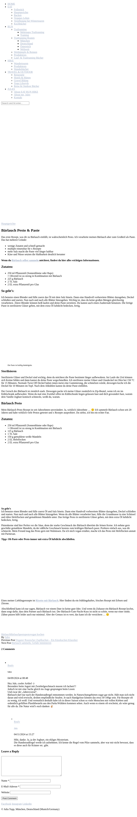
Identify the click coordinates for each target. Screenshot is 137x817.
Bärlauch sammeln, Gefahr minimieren (31, 643)
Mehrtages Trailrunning (32, 32)
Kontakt (18, 97)
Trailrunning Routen (24, 38)
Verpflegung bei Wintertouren (29, 21)
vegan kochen (37, 634)
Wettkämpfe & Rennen (25, 52)
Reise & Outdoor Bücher (26, 86)
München (25, 40)
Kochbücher (20, 23)
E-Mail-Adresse (10, 790)
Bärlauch (5, 634)
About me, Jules (22, 94)
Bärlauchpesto (17, 634)
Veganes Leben (21, 18)
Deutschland (26, 43)
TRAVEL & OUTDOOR (20, 72)
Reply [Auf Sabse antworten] (11, 665)
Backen (18, 15)
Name (5, 784)
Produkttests (20, 55)
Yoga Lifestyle (21, 83)
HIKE (11, 60)
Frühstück (19, 9)
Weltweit (24, 49)
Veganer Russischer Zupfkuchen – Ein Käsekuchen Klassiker (47, 640)
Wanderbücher (21, 69)
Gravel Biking (21, 80)
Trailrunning (20, 29)
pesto (27, 634)
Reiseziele (19, 74)
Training (24, 35)
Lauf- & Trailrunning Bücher (28, 57)
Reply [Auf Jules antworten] (17, 721)
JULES (11, 89)
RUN (10, 26)
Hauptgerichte (21, 12)
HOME (11, 4)
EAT (10, 6)
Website (5, 796)
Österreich (25, 46)
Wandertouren (21, 63)
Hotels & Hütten (22, 77)
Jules (7, 637)
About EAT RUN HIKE (26, 91)
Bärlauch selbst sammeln (25, 260)
